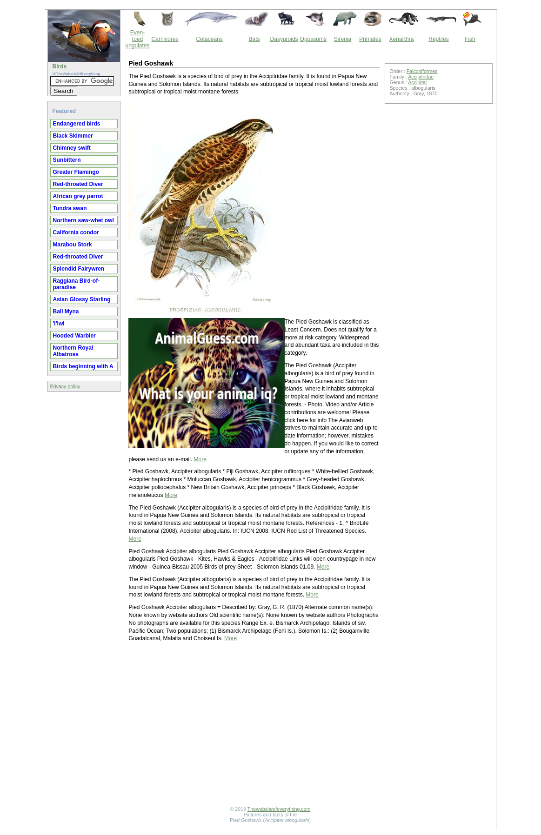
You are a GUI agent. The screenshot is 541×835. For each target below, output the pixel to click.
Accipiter (417, 82)
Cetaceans (209, 39)
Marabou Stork (72, 244)
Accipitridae (421, 77)
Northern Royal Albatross (73, 351)
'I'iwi (59, 323)
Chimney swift (72, 148)
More (200, 459)
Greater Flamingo (76, 172)
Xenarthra (401, 39)
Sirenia (342, 39)
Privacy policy (65, 386)
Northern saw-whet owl (83, 220)
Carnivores (165, 39)
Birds (60, 66)
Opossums (313, 39)
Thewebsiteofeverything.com (279, 809)
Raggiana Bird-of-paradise (76, 284)
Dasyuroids (284, 39)
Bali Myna (66, 311)
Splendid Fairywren (79, 268)
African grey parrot (78, 196)
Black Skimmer (73, 136)
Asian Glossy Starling (82, 299)
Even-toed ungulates (138, 39)
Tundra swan (70, 208)
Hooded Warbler (74, 335)
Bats (254, 39)
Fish (470, 39)
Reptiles (438, 39)
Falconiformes (422, 71)
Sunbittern (67, 160)
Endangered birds (76, 123)
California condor (76, 232)
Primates (370, 39)
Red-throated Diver (78, 184)
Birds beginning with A (83, 366)
